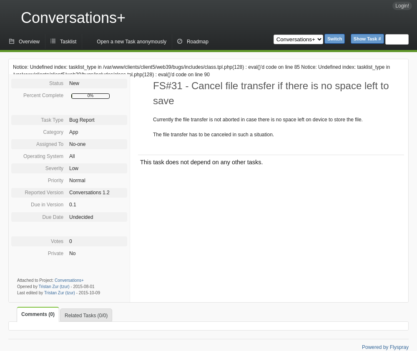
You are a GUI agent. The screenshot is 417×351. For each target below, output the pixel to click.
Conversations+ (73, 17)
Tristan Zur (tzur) (54, 286)
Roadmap (197, 42)
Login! (402, 6)
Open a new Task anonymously (131, 42)
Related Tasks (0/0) (86, 315)
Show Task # (367, 38)
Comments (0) (38, 314)
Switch (334, 38)
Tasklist (68, 42)
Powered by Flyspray (385, 347)
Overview (29, 42)
